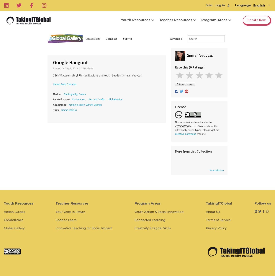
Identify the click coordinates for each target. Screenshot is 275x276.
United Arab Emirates (64, 84)
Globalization (115, 99)
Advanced (176, 38)
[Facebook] (31, 5)
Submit (127, 38)
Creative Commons (185, 133)
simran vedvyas (69, 110)
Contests (111, 38)
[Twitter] (19, 5)
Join (209, 5)
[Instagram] (44, 5)
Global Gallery (65, 38)
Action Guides (14, 212)
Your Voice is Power (70, 212)
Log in (220, 5)
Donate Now (257, 20)
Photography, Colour (75, 94)
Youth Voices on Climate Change (85, 104)
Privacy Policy (216, 228)
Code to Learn (66, 220)
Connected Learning (150, 220)
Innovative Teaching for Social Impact (84, 228)
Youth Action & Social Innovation (159, 212)
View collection (217, 170)
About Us (213, 212)
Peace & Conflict (97, 99)
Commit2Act (13, 220)
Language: (243, 5)
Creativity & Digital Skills (153, 228)
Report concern (185, 84)
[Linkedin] (6, 5)
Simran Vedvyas (200, 55)
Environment (78, 99)
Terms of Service (218, 220)
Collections (93, 38)
